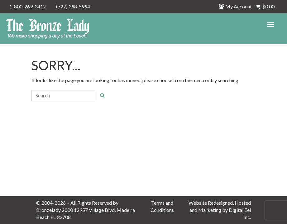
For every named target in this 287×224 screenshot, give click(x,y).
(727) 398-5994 (73, 6)
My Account (237, 6)
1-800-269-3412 (27, 6)
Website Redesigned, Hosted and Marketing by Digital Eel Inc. (220, 210)
